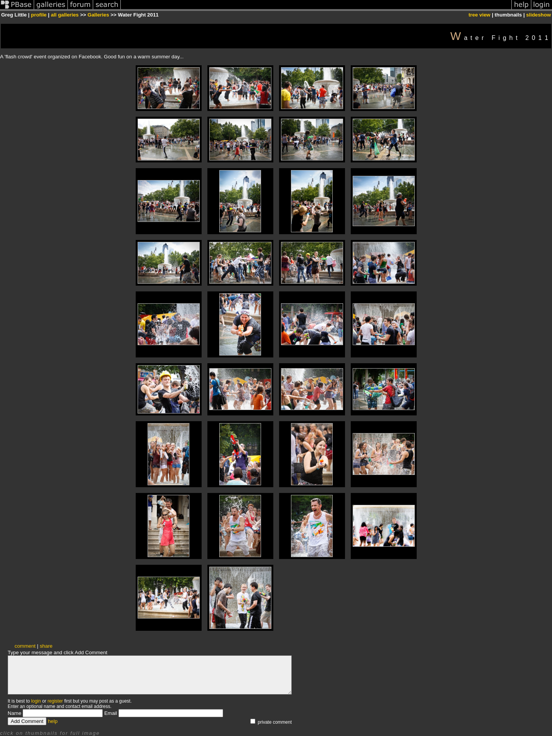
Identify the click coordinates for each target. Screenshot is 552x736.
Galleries (98, 15)
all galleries (65, 15)
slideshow (538, 15)
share (46, 646)
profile (39, 15)
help (53, 721)
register (55, 701)
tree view (479, 15)
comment (25, 646)
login (36, 701)
